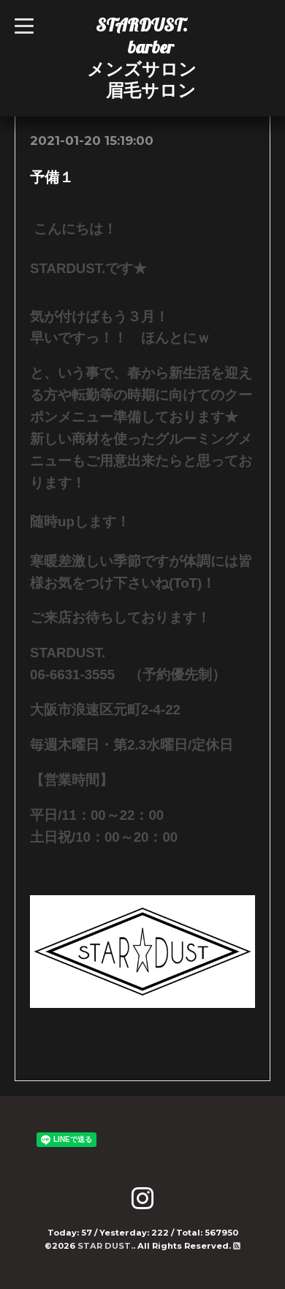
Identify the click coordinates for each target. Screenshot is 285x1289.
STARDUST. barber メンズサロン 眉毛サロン (142, 57)
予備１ (52, 177)
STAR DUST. (105, 1246)
